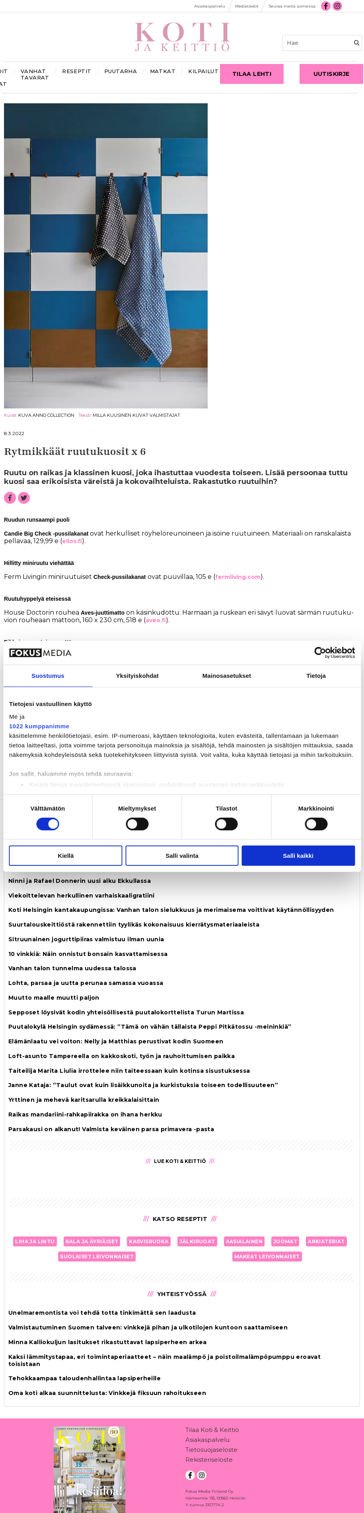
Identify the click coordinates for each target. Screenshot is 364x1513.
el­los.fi (72, 541)
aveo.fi (156, 620)
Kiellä (66, 855)
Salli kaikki (298, 855)
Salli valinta (182, 855)
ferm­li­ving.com (238, 576)
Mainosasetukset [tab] (226, 675)
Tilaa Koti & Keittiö (212, 1431)
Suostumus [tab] (47, 675)
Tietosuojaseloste (211, 1451)
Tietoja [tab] (316, 675)
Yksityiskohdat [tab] (137, 675)
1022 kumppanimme (39, 725)
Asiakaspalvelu (207, 1441)
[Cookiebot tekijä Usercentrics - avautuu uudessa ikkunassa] (320, 653)
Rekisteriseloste (209, 1461)
